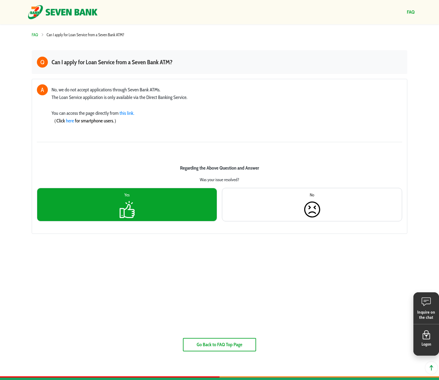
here (70, 121)
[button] (426, 308)
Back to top (431, 368)
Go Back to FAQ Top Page (219, 344)
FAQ (35, 34)
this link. (127, 113)
